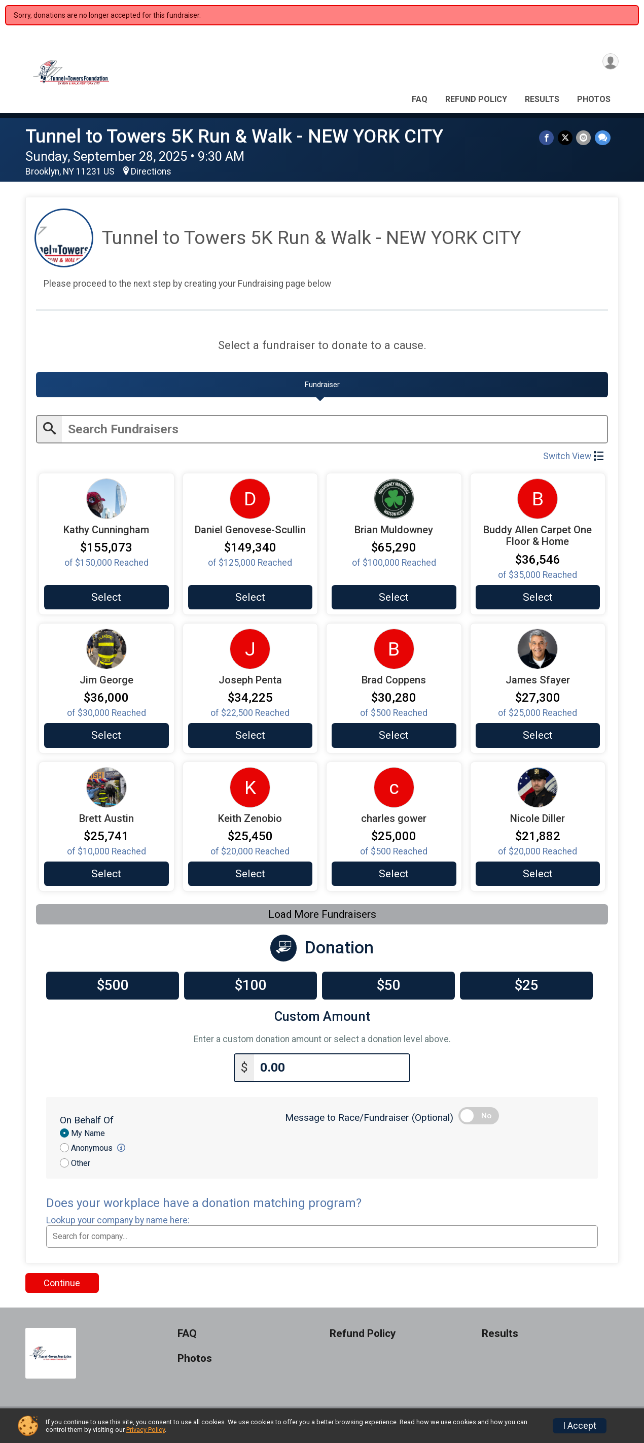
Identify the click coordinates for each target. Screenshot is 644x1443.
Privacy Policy (145, 1429)
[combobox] (322, 1241)
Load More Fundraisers (322, 921)
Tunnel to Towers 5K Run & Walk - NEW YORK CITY (234, 136)
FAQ (419, 99)
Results (542, 99)
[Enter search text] (334, 433)
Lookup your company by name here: (118, 1225)
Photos (594, 99)
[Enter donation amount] (331, 1072)
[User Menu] (609, 62)
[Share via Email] (584, 138)
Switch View (573, 460)
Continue (62, 1288)
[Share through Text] (603, 138)
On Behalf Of (87, 1124)
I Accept (579, 1426)
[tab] (322, 387)
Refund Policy (476, 99)
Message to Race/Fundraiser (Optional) (369, 1122)
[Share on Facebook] (549, 138)
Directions (151, 171)
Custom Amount (322, 1023)
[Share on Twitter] (566, 138)
